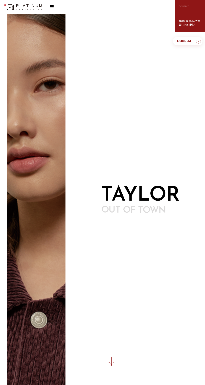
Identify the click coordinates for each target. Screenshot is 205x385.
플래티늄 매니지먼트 (24, 7)
